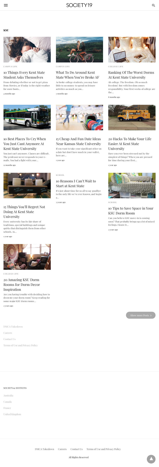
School (60, 175)
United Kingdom (12, 414)
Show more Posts (139, 315)
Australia (8, 395)
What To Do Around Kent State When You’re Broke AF (77, 74)
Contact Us (9, 339)
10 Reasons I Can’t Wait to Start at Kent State (76, 183)
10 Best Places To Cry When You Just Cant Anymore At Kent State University (24, 143)
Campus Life (10, 66)
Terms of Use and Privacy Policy (20, 345)
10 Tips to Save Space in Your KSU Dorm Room (130, 210)
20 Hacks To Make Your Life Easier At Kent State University (129, 143)
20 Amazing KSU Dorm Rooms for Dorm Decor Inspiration (21, 284)
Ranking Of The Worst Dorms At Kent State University (131, 74)
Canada (7, 401)
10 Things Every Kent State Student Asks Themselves (24, 74)
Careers (7, 332)
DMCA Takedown (13, 326)
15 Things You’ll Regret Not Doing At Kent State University (24, 211)
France (7, 408)
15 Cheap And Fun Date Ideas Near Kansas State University (78, 141)
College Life (115, 66)
